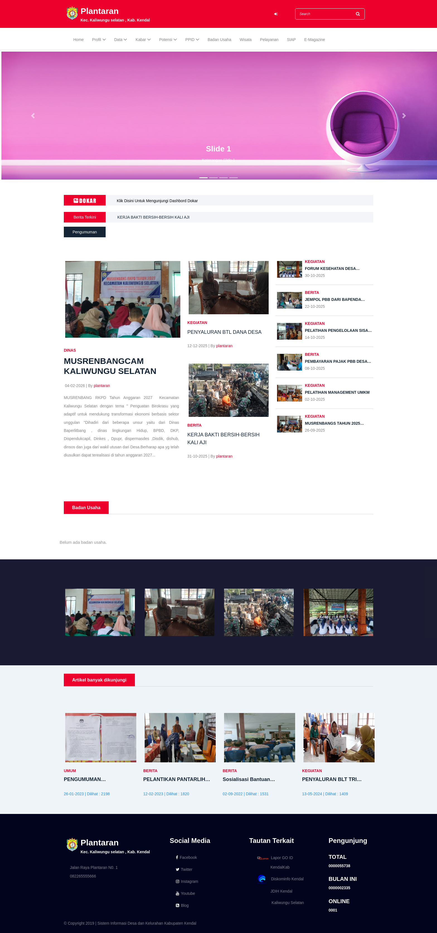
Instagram (187, 881)
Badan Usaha (219, 39)
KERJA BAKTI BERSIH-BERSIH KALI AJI (153, 218)
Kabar (141, 39)
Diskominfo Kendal (280, 879)
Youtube (185, 893)
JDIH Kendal (273, 891)
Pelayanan (269, 39)
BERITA (194, 425)
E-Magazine (314, 39)
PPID (190, 39)
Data (118, 39)
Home (78, 39)
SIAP (291, 39)
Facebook (186, 857)
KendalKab (272, 867)
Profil (96, 39)
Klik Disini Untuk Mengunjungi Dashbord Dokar (157, 201)
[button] (32, 115)
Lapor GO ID (275, 857)
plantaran (102, 385)
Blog (182, 905)
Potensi (165, 39)
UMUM (70, 770)
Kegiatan (197, 322)
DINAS (70, 350)
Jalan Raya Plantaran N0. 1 (94, 867)
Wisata (246, 39)
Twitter (184, 869)
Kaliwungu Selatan (279, 902)
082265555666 (83, 876)
